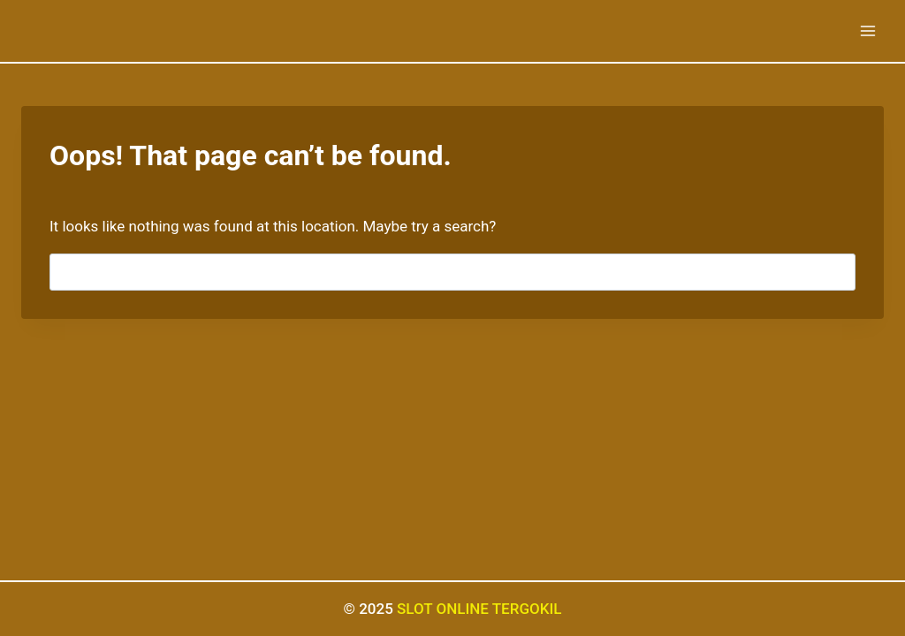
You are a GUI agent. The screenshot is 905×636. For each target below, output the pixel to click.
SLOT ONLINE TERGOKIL (479, 608)
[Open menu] (867, 30)
